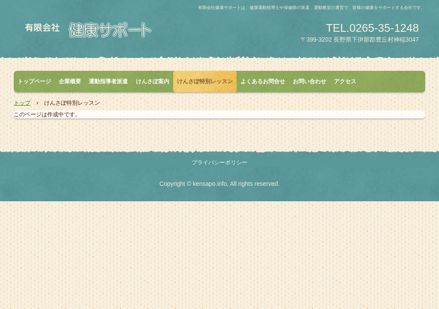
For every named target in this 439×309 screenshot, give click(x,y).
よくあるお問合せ (263, 81)
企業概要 (70, 81)
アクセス (345, 81)
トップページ (34, 81)
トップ (22, 103)
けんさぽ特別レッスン (205, 81)
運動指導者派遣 (108, 81)
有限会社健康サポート (114, 33)
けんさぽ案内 (152, 81)
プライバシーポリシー (219, 162)
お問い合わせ (309, 81)
